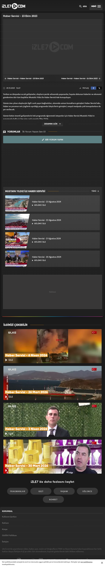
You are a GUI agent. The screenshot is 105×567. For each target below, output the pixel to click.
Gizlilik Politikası (9, 535)
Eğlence (87, 491)
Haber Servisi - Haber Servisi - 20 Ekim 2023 (24, 78)
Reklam (5, 523)
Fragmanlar (17, 491)
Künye (4, 529)
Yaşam (64, 491)
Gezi (40, 491)
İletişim (5, 541)
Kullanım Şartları (9, 516)
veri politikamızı (86, 562)
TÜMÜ (95, 191)
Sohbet (53, 499)
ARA (83, 6)
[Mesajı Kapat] (102, 562)
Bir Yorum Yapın (52, 139)
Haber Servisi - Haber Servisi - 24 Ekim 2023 (80, 78)
